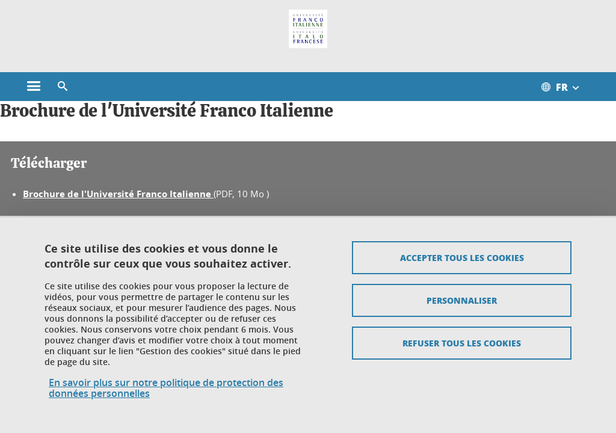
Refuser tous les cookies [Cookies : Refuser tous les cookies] (461, 343)
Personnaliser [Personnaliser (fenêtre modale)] (462, 300)
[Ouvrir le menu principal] (33, 86)
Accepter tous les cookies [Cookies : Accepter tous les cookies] (462, 257)
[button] (62, 86)
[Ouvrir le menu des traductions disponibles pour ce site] (567, 86)
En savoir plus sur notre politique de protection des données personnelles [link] (166, 388)
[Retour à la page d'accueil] (308, 29)
